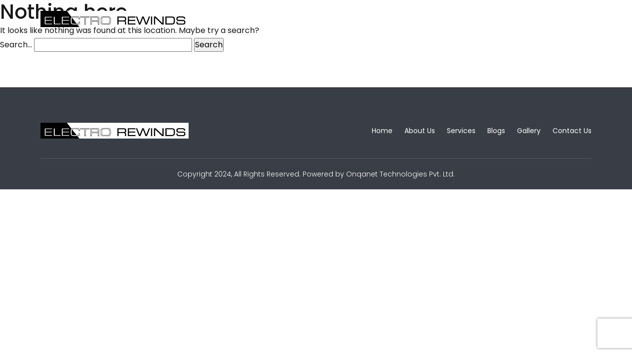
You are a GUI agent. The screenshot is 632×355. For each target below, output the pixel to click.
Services (331, 19)
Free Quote (559, 19)
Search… (16, 44)
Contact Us (478, 19)
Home (229, 19)
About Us (278, 19)
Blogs (379, 19)
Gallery (423, 19)
